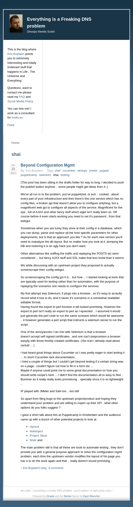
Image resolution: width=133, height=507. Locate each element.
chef (57, 170)
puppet (104, 170)
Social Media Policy (20, 101)
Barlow (68, 496)
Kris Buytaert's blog (34, 468)
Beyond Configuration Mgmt (48, 165)
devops (82, 170)
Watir (33, 440)
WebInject (36, 431)
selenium (45, 175)
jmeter (93, 170)
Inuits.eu (17, 117)
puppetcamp (29, 175)
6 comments (56, 468)
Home (16, 142)
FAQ (22, 96)
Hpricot (34, 426)
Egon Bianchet (91, 496)
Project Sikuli (38, 435)
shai (56, 175)
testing (65, 175)
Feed (11, 125)
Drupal (50, 496)
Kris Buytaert (16, 54)
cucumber (68, 170)
